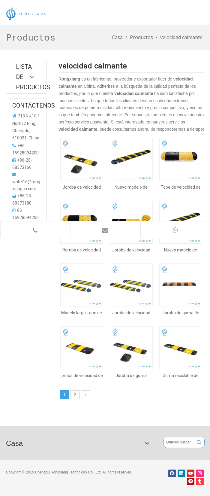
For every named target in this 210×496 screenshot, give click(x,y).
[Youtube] (190, 473)
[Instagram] (200, 473)
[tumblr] (200, 481)
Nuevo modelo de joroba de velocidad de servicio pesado (131, 187)
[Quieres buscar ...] (179, 442)
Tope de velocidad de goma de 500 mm (181, 187)
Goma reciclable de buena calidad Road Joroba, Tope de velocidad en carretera (181, 375)
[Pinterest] (190, 481)
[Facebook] (172, 473)
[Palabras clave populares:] (199, 442)
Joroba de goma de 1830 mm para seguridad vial (180, 312)
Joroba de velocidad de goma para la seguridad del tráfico (131, 312)
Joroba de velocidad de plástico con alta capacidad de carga (131, 250)
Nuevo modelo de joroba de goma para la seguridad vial (180, 250)
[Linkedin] (181, 473)
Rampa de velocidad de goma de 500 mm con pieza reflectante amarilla (82, 250)
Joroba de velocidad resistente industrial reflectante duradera (81, 187)
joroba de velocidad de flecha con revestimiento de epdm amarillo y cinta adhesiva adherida (82, 375)
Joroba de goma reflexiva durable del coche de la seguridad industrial (131, 375)
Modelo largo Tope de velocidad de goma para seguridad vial (81, 312)
